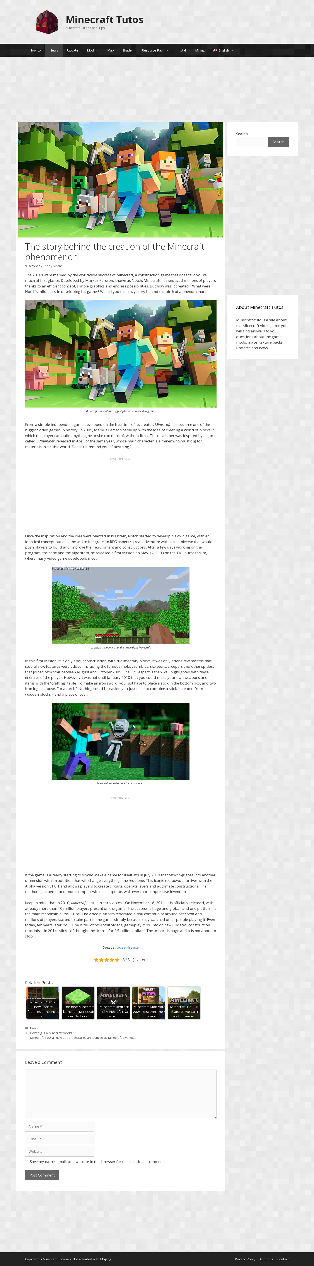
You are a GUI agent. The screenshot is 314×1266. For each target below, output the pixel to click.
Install (181, 50)
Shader (128, 50)
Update (72, 50)
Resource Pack (157, 50)
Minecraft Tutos (104, 19)
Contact (283, 1259)
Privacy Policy (245, 1259)
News (53, 50)
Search (242, 133)
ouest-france (128, 947)
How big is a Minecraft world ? (52, 1033)
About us (266, 1259)
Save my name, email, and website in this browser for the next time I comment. (97, 1161)
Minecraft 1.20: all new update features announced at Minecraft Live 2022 (83, 1038)
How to (35, 50)
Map (110, 50)
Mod (95, 50)
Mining (200, 50)
